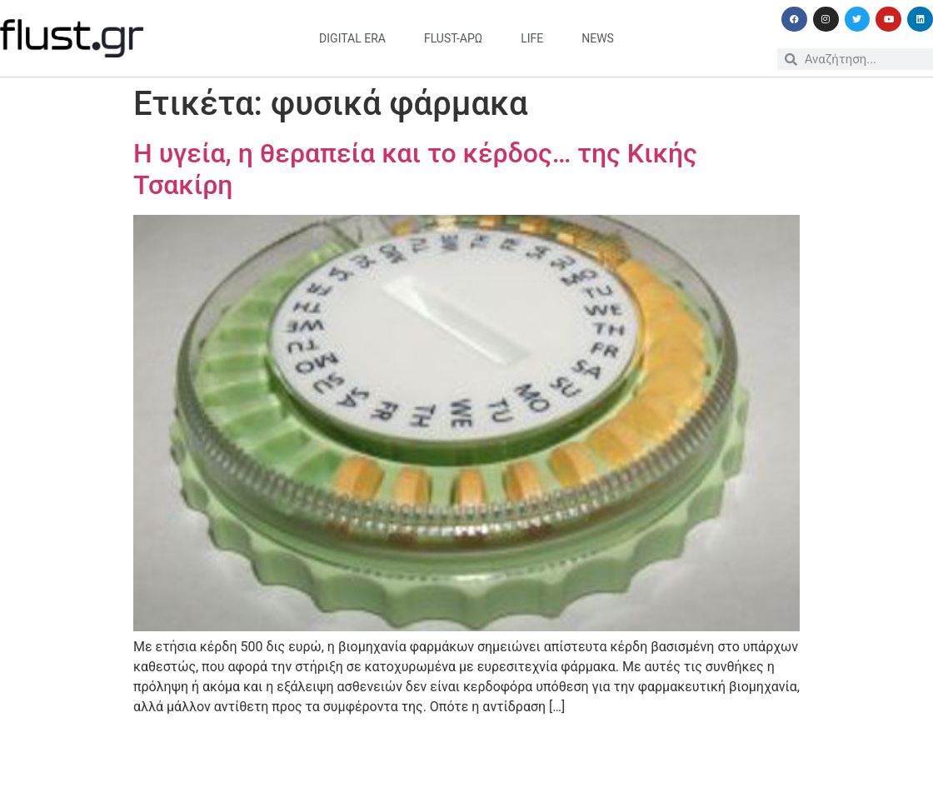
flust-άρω (453, 38)
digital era (352, 38)
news (597, 38)
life (532, 38)
